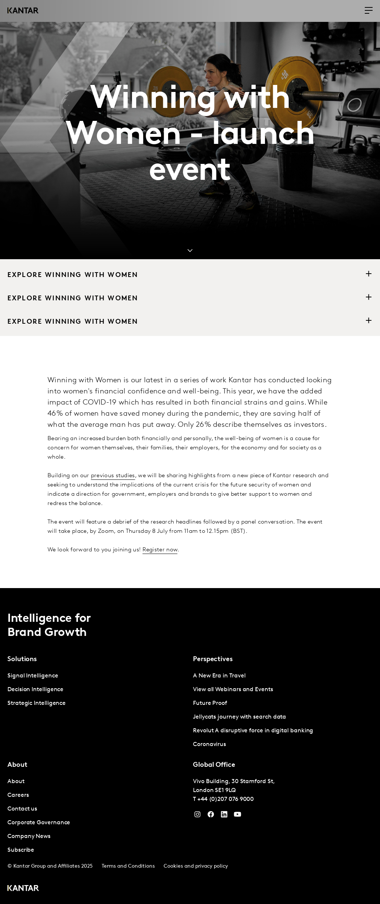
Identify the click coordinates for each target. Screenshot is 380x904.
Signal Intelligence (32, 676)
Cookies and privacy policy (196, 866)
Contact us (22, 809)
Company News (28, 836)
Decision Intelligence (35, 690)
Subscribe (20, 850)
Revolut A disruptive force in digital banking (253, 731)
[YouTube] (224, 816)
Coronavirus (209, 745)
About (15, 782)
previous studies (113, 476)
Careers (18, 795)
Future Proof (210, 703)
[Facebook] (210, 816)
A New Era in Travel (219, 676)
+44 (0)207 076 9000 (225, 799)
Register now (160, 550)
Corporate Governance (38, 823)
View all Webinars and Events (233, 690)
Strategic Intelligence (36, 703)
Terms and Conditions (128, 866)
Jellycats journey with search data (239, 717)
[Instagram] (197, 816)
